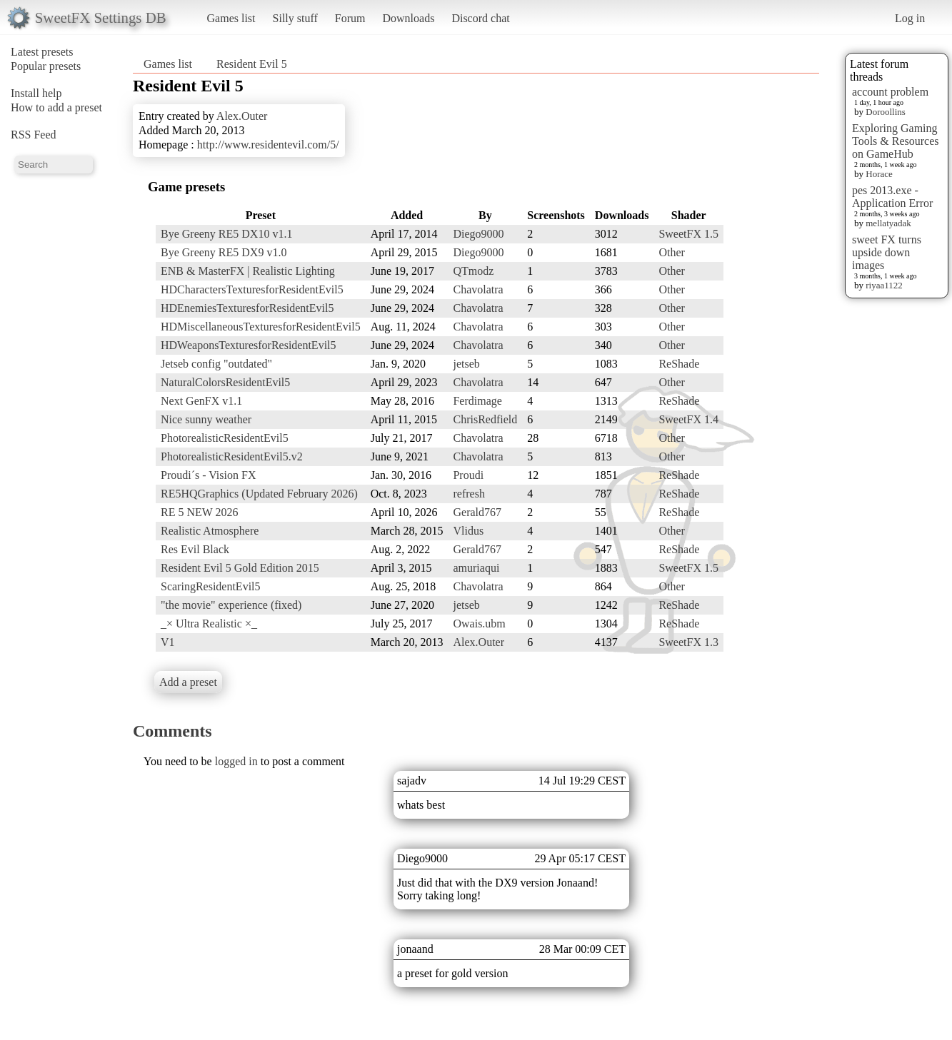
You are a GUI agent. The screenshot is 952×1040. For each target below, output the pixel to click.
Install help (36, 93)
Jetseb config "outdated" (216, 364)
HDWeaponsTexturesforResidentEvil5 (248, 345)
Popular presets (46, 66)
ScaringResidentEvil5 (211, 586)
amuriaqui (476, 568)
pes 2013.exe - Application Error (892, 196)
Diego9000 (478, 234)
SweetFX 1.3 (688, 642)
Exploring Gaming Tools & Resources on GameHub (895, 141)
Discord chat (480, 18)
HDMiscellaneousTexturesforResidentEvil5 (261, 326)
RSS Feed (33, 134)
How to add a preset (56, 107)
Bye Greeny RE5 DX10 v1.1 (226, 234)
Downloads (408, 18)
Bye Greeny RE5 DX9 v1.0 (223, 252)
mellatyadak (888, 223)
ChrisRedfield (485, 419)
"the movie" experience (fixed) (231, 605)
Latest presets (42, 52)
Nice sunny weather (206, 419)
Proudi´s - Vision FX (208, 475)
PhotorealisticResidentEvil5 (225, 438)
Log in (910, 18)
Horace (879, 173)
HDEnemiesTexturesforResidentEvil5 (247, 308)
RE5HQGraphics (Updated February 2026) (259, 494)
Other (671, 252)
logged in (236, 761)
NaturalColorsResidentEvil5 (225, 382)
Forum (350, 18)
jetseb (466, 364)
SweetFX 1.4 (688, 419)
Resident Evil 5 (251, 64)
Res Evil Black (195, 549)
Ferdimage (477, 401)
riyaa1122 (884, 285)
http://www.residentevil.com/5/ (268, 144)
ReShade (678, 364)
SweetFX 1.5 (688, 234)
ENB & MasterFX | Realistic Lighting (248, 271)
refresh (468, 494)
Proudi (468, 475)
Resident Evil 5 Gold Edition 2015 (240, 568)
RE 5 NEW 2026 (200, 512)
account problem (890, 92)
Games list (231, 18)
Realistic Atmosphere (210, 531)
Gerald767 (477, 512)
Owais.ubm (479, 623)
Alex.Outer (242, 116)
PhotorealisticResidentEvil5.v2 (232, 456)
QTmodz (473, 271)
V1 (168, 642)
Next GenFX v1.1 (201, 401)
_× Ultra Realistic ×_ (209, 623)
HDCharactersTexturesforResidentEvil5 (252, 289)
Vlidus (468, 531)
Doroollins (886, 111)
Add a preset (188, 682)
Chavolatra (478, 289)
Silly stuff (295, 18)
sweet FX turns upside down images (886, 252)
